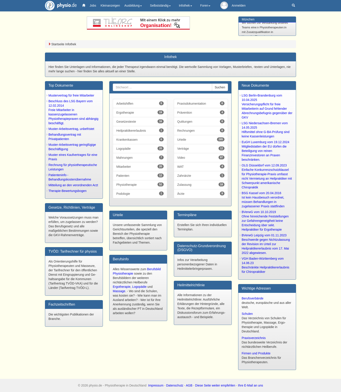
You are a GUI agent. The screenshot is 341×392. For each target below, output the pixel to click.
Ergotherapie (140, 112)
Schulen (247, 313)
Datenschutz (174, 385)
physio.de (59, 5)
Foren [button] (205, 5)
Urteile (201, 139)
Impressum (155, 385)
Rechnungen (201, 130)
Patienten (140, 175)
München (248, 19)
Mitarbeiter (140, 166)
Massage (119, 291)
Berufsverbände (252, 298)
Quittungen (201, 121)
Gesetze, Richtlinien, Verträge (71, 207)
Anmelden (239, 5)
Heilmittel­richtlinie (191, 285)
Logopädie (140, 148)
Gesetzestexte (140, 121)
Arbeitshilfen (140, 103)
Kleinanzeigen (110, 5)
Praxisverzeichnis (254, 338)
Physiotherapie (140, 184)
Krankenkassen (140, 139)
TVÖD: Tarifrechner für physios (72, 251)
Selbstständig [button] (160, 5)
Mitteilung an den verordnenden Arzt (73, 185)
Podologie (140, 193)
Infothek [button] (185, 5)
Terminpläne (186, 215)
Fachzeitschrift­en (61, 304)
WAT (201, 166)
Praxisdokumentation (201, 103)
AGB (189, 385)
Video (201, 157)
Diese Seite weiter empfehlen (215, 385)
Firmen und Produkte (256, 353)
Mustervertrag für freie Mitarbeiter (71, 95)
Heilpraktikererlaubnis (140, 130)
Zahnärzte (201, 175)
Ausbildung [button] (133, 5)
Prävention (201, 112)
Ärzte (201, 193)
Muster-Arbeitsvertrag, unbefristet (71, 129)
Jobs (93, 5)
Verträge (201, 148)
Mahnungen (140, 157)
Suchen (220, 87)
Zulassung (201, 184)
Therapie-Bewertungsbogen (67, 191)
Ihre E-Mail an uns (250, 385)
